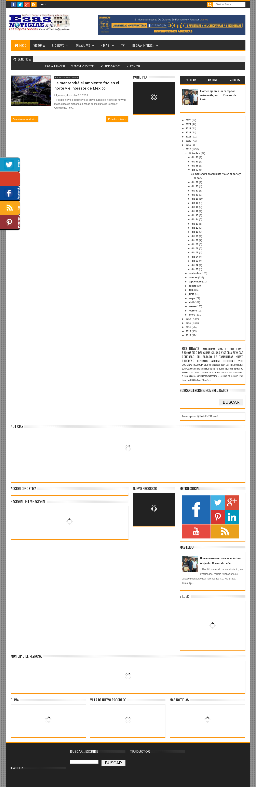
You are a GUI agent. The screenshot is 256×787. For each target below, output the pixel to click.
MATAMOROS (206, 368)
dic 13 (195, 223)
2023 (189, 128)
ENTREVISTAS (187, 372)
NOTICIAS (17, 426)
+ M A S (105, 45)
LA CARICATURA (224, 376)
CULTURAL (187, 364)
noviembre (195, 273)
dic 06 (195, 248)
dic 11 (195, 231)
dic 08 (195, 240)
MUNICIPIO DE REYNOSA (26, 656)
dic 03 (195, 260)
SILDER (184, 596)
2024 (189, 124)
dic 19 (195, 203)
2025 (189, 120)
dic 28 (195, 165)
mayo (192, 298)
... (61, 4)
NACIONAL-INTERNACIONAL (28, 501)
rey (217, 368)
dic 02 (195, 265)
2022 (189, 132)
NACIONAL (215, 361)
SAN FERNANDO (236, 368)
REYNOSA (238, 352)
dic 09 (195, 236)
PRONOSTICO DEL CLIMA (66, 77)
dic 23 (195, 186)
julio (191, 290)
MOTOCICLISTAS (237, 376)
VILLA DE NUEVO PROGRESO (108, 699)
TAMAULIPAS (83, 45)
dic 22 (195, 190)
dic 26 (195, 182)
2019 (189, 145)
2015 (189, 327)
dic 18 (195, 207)
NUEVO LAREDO (221, 372)
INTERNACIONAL (236, 364)
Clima (15, 699)
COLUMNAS (195, 368)
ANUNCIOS (208, 364)
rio (214, 368)
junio (192, 294)
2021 (189, 136)
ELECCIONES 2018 (233, 361)
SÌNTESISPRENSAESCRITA (207, 376)
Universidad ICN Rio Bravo (191, 380)
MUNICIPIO (140, 77)
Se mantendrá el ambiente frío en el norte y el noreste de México (86, 85)
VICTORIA (39, 45)
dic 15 (195, 215)
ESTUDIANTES (208, 372)
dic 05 (195, 252)
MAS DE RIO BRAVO (230, 349)
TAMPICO (197, 372)
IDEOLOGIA (198, 364)
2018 (189, 149)
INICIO (20, 45)
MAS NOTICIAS (179, 699)
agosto (193, 285)
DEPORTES (202, 361)
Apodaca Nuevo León (221, 364)
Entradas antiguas (117, 119)
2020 (189, 140)
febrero (193, 310)
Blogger (137, 68)
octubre (193, 277)
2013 (189, 335)
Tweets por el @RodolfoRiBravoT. (200, 416)
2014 (189, 331)
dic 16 (195, 211)
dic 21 (195, 194)
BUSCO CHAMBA (189, 376)
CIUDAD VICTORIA (221, 352)
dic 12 (195, 227)
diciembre (195, 153)
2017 (189, 319)
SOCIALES (186, 368)
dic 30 (195, 161)
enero (192, 314)
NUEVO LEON (224, 368)
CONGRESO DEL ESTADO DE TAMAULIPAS (207, 357)
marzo (193, 306)
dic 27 (195, 170)
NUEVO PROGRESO (145, 488)
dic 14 (195, 219)
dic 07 (195, 244)
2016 (189, 323)
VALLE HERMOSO (236, 372)
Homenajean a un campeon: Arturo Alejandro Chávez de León (218, 95)
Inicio (44, 4)
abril (191, 302)
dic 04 (195, 256)
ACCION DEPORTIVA (23, 488)
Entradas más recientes (25, 119)
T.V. (123, 45)
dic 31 (195, 157)
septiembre (195, 281)
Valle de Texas (206, 380)
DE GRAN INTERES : (143, 45)
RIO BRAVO (58, 45)
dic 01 (195, 269)
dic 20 (195, 198)
